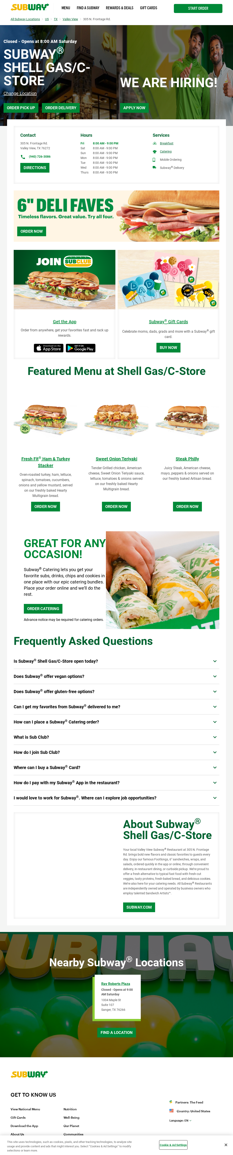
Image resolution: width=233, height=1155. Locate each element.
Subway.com (139, 907)
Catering (166, 151)
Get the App (64, 321)
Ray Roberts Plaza (115, 984)
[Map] (63, 865)
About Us (17, 1134)
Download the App (24, 1126)
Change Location (20, 93)
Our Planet (71, 1126)
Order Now (32, 231)
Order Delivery (60, 107)
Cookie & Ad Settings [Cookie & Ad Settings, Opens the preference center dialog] (173, 1144)
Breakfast (166, 143)
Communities (73, 1134)
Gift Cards (148, 8)
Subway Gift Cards (168, 321)
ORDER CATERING (43, 608)
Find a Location (117, 1032)
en (178, 1120)
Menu (66, 8)
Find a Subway (88, 8)
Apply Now (134, 107)
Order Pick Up (21, 107)
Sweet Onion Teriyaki (116, 458)
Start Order (198, 8)
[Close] (226, 1145)
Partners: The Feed (189, 1102)
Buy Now (168, 347)
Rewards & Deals (119, 8)
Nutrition (70, 1109)
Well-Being (71, 1117)
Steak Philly (187, 458)
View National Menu (25, 1109)
